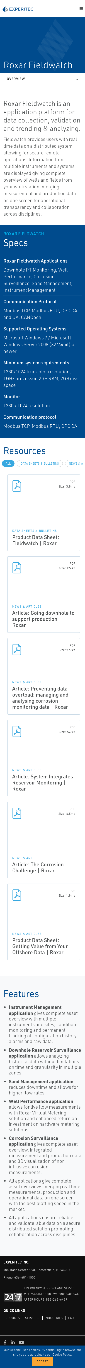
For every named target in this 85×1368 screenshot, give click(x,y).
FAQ (71, 1318)
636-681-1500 (25, 1277)
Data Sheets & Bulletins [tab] (40, 463)
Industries (54, 1318)
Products (11, 1318)
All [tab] (8, 463)
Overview (16, 79)
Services (32, 1318)
